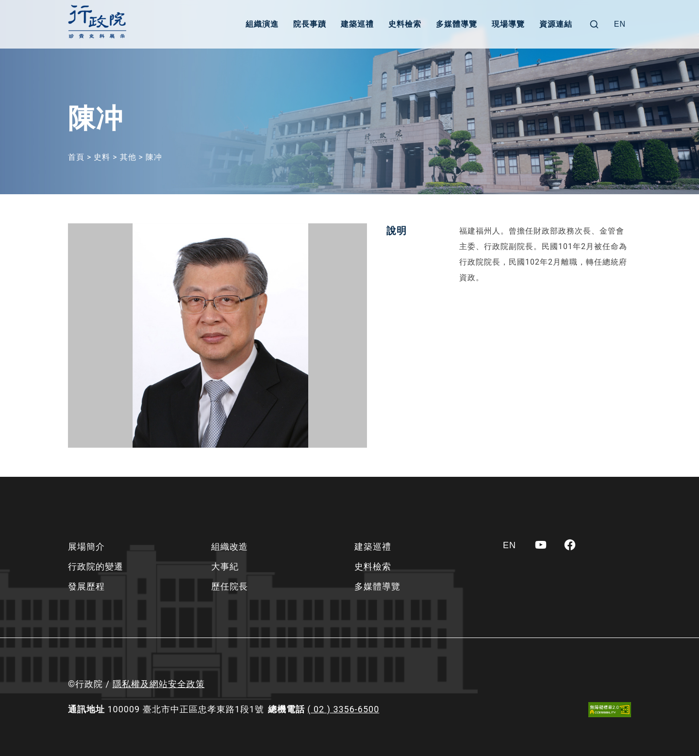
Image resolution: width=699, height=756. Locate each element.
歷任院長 (229, 586)
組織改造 (229, 546)
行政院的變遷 (95, 566)
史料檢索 (404, 24)
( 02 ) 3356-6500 (343, 709)
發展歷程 (86, 586)
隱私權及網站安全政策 (159, 684)
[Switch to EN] (620, 24)
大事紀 (225, 566)
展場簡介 (86, 546)
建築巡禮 (357, 24)
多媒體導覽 (456, 24)
